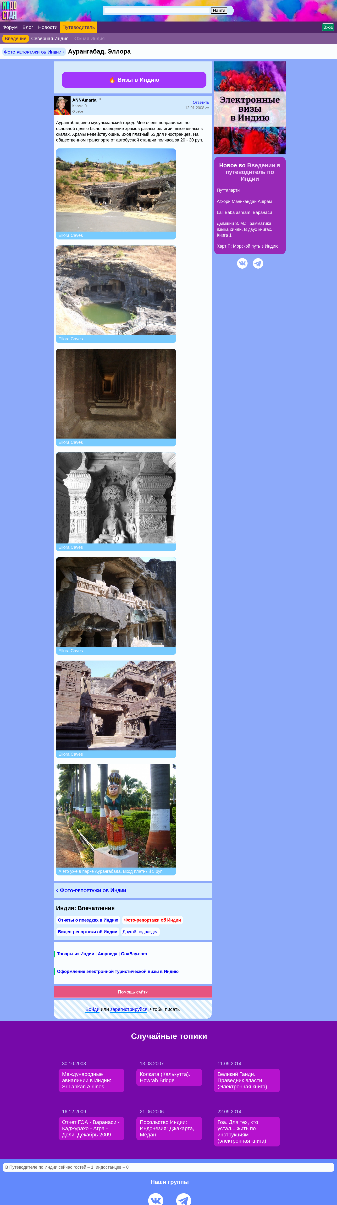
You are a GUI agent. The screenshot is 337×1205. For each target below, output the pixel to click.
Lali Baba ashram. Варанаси (244, 212)
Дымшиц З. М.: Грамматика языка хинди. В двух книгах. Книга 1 (244, 229)
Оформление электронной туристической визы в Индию (118, 971)
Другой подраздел (140, 931)
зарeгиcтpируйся (128, 1009)
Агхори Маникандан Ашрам (244, 201)
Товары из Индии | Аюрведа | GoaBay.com (102, 953)
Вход (328, 27)
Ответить (201, 102)
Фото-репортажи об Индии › (34, 51)
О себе (77, 111)
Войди (92, 1009)
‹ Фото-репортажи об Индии (91, 890)
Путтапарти (228, 190)
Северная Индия (50, 38)
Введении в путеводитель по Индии (253, 172)
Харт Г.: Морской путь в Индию (248, 246)
